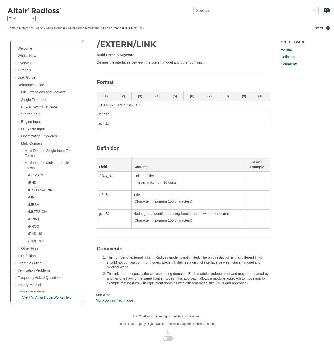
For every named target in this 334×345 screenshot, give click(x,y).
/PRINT (34, 209)
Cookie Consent (204, 324)
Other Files (29, 239)
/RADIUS (35, 224)
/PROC (33, 217)
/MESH (33, 195)
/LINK (32, 187)
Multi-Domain (55, 28)
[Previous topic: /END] (317, 28)
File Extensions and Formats (43, 82)
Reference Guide (31, 28)
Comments (289, 64)
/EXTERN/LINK (133, 28)
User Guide (26, 68)
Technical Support (179, 324)
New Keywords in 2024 (39, 97)
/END (32, 173)
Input (33, 119)
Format (286, 49)
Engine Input (31, 112)
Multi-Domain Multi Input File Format (93, 28)
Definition (28, 246)
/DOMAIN (35, 165)
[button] (16, 46)
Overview (25, 53)
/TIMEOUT (36, 231)
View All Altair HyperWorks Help (46, 297)
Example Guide (30, 253)
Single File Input (33, 90)
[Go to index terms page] (321, 13)
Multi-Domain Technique (114, 300)
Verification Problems (34, 261)
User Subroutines (31, 282)
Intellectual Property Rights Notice (142, 324)
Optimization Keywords (39, 126)
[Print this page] (328, 28)
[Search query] (256, 10)
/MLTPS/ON (37, 202)
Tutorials (24, 61)
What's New (27, 46)
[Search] (313, 11)
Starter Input (30, 104)
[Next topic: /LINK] (322, 28)
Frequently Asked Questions (39, 268)
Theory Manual (29, 275)
